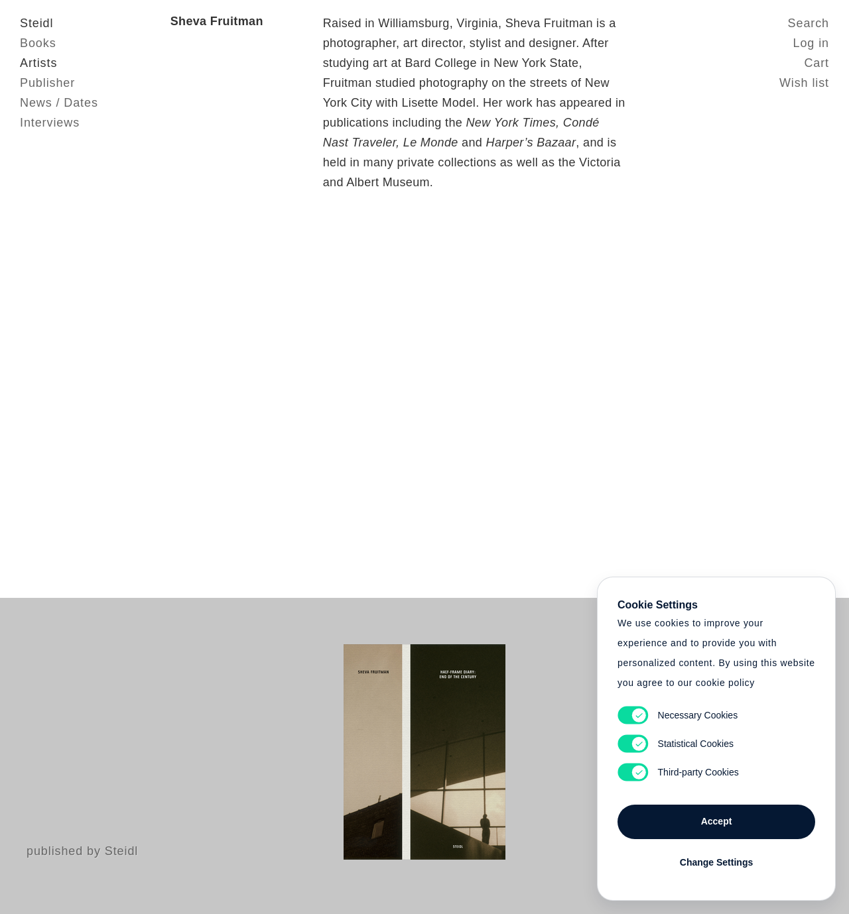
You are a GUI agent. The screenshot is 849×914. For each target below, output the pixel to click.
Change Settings (716, 862)
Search (808, 23)
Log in (811, 43)
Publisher (47, 82)
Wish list (804, 82)
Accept (716, 821)
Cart (816, 63)
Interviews (50, 122)
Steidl (36, 23)
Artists (38, 63)
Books (38, 43)
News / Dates (59, 102)
